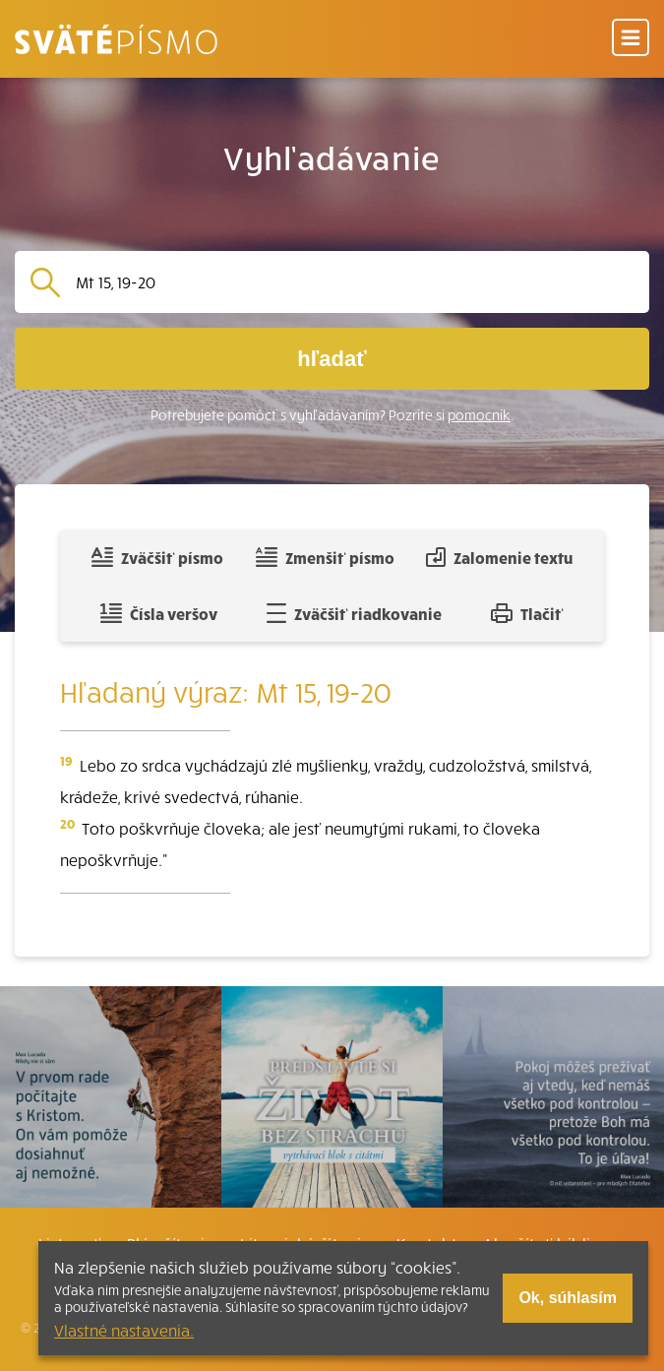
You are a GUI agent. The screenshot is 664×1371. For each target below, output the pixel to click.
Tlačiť (527, 613)
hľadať (331, 358)
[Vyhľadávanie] (354, 282)
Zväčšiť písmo (157, 557)
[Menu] (630, 39)
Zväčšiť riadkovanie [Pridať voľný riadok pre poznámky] (354, 613)
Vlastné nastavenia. (124, 1330)
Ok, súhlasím (567, 1297)
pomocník (479, 414)
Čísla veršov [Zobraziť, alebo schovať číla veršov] (158, 613)
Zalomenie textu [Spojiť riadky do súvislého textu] (499, 557)
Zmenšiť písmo (325, 557)
